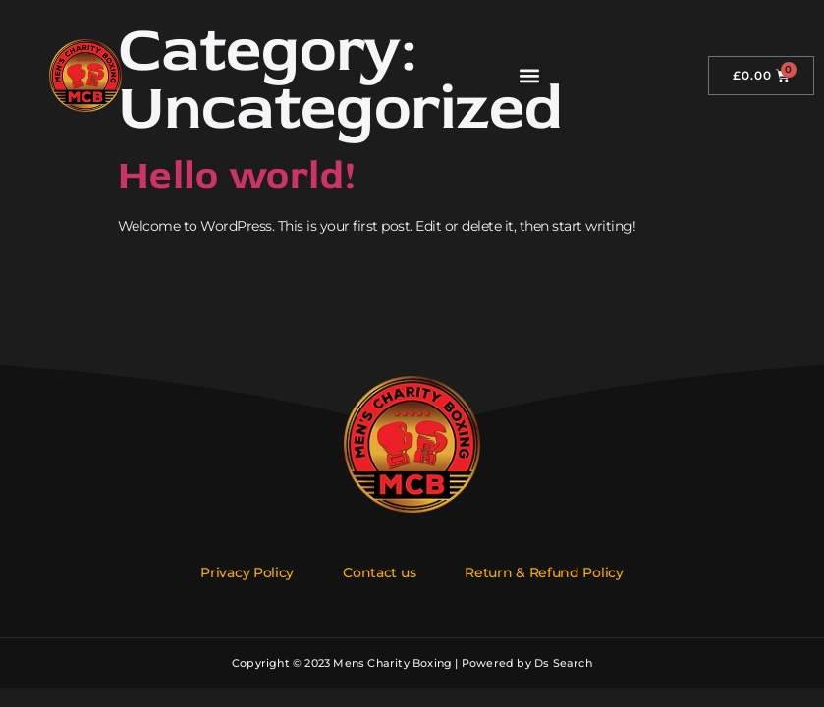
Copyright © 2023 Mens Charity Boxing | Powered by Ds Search (412, 663)
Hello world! (237, 175)
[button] (530, 76)
